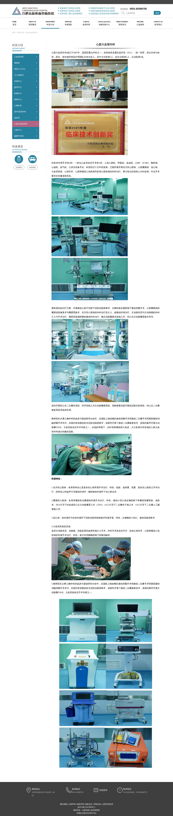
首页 (13, 32)
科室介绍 (20, 32)
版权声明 (80, 804)
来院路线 (32, 167)
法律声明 (72, 804)
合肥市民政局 (107, 804)
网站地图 (63, 804)
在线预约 (19, 167)
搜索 (157, 13)
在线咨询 (103, 790)
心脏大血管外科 (31, 32)
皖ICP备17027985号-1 (86, 807)
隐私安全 (88, 804)
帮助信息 (97, 804)
